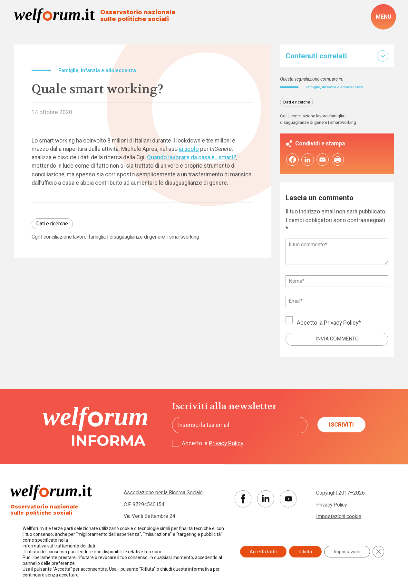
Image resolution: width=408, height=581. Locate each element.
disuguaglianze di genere (137, 237)
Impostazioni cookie (338, 518)
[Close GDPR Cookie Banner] (378, 551)
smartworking (184, 237)
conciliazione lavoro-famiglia (75, 237)
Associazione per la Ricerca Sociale (163, 494)
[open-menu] (383, 16)
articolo (189, 149)
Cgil (36, 237)
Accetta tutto (263, 551)
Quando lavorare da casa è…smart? (191, 157)
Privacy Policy (341, 324)
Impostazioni (347, 551)
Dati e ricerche (52, 224)
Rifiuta (305, 551)
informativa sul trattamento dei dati (59, 545)
